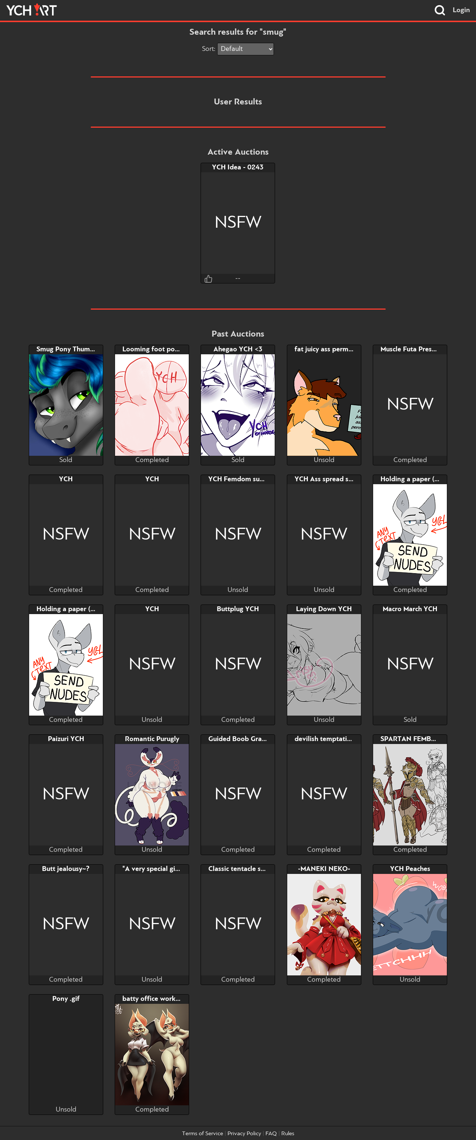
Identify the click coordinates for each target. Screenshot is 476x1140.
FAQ (271, 1134)
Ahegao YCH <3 (238, 349)
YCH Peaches (410, 869)
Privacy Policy (244, 1134)
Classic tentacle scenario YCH (253, 869)
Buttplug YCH (238, 609)
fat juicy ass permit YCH (331, 349)
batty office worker (152, 999)
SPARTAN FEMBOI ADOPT (422, 739)
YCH (66, 479)
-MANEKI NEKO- (324, 869)
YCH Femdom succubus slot (250, 479)
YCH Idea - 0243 (238, 167)
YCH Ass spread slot (326, 479)
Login (461, 10)
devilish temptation (325, 739)
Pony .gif (66, 999)
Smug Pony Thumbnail (71, 349)
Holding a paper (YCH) (415, 479)
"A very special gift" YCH (160, 869)
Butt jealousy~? (66, 869)
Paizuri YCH (66, 739)
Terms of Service (202, 1134)
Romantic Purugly (152, 739)
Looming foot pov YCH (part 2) (170, 349)
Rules (287, 1134)
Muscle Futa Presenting (416, 349)
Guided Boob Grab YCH (244, 739)
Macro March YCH (410, 609)
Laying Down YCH (324, 609)
